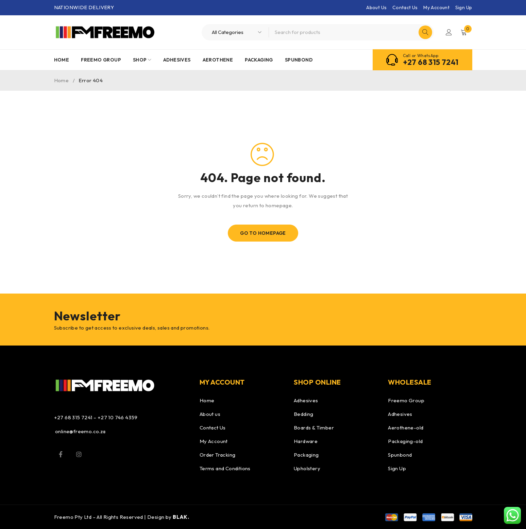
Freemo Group (406, 400)
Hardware (306, 441)
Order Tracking (218, 455)
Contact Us (405, 7)
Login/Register (448, 32)
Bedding (303, 414)
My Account (436, 7)
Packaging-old (405, 441)
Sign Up (463, 7)
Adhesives (306, 400)
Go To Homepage (263, 233)
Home (61, 80)
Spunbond (400, 455)
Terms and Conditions (225, 468)
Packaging (306, 455)
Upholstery (307, 468)
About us (210, 414)
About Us (376, 7)
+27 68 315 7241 (431, 62)
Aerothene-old (405, 427)
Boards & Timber (314, 427)
